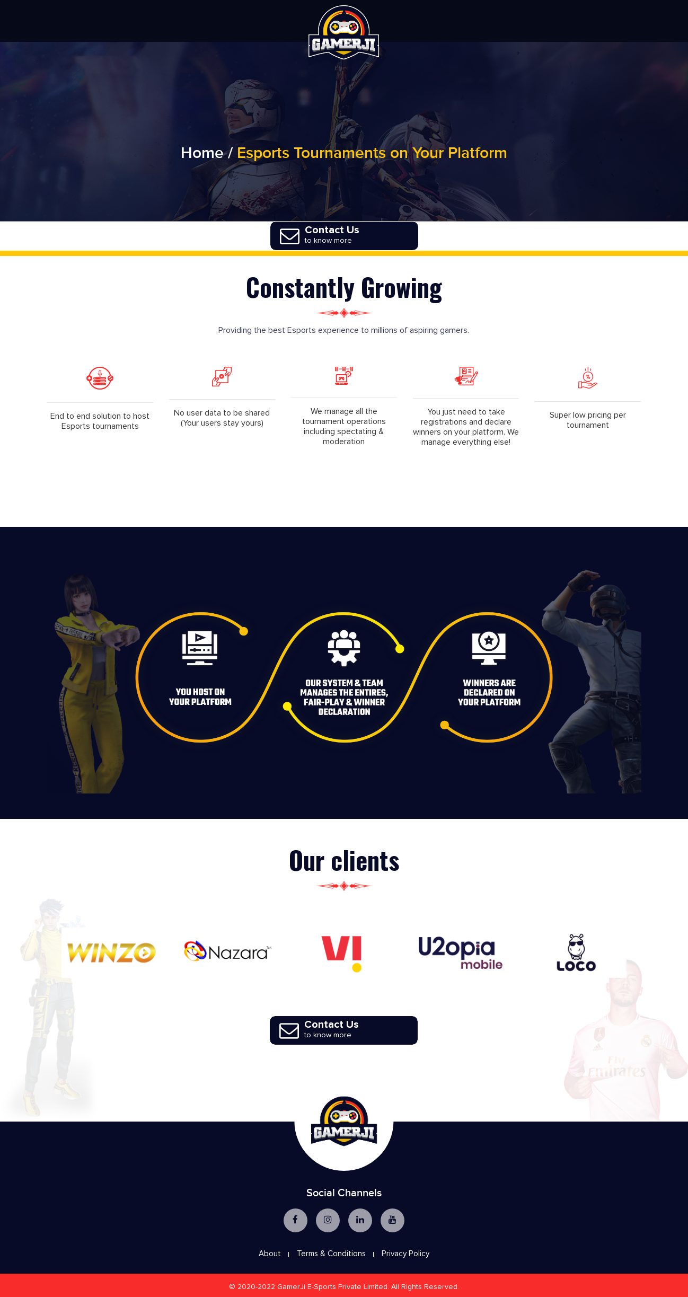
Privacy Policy (405, 1252)
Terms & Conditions (331, 1252)
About (270, 1252)
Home (202, 156)
